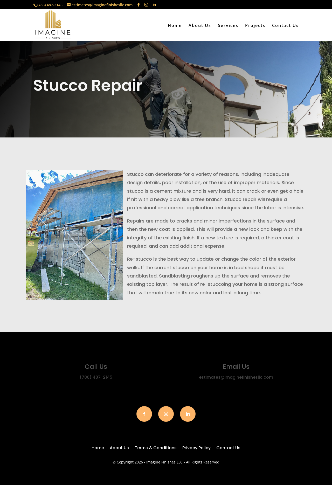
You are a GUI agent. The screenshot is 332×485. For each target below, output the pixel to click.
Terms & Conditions (156, 448)
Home (175, 26)
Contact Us (285, 26)
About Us (200, 26)
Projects (255, 26)
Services (228, 26)
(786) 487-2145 (50, 4)
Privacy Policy (196, 448)
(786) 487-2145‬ (96, 377)
